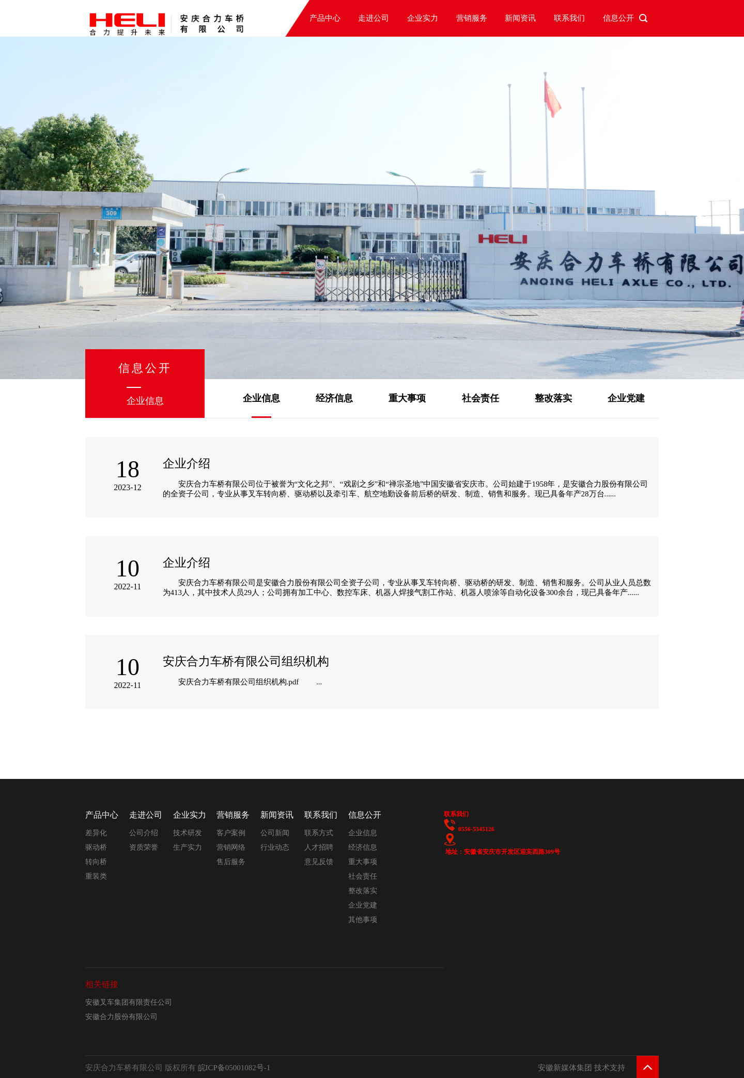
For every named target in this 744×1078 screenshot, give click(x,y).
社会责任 (480, 398)
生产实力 (187, 847)
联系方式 (318, 833)
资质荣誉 (143, 847)
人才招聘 (318, 847)
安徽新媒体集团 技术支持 (581, 1068)
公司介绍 (143, 833)
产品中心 (324, 18)
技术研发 (187, 833)
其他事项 (362, 920)
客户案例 (230, 833)
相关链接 (101, 984)
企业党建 (626, 398)
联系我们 (569, 18)
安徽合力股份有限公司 (121, 1017)
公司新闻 (274, 833)
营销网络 (230, 847)
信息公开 (618, 18)
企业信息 (261, 398)
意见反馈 (318, 862)
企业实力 (422, 18)
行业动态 (274, 847)
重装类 (96, 876)
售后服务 (230, 862)
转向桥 (96, 862)
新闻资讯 (520, 18)
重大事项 (407, 398)
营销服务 (471, 18)
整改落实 (553, 398)
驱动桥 (96, 847)
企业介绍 (186, 463)
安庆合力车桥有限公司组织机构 (246, 661)
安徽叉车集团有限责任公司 (128, 1002)
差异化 (96, 833)
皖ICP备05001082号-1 (234, 1068)
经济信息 (334, 398)
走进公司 (373, 18)
